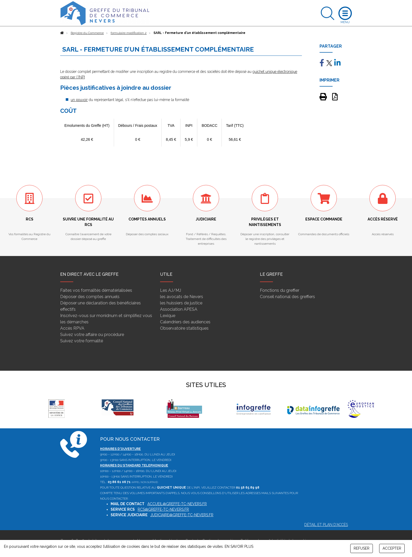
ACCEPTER (392, 548)
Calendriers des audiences (185, 321)
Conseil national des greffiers (287, 296)
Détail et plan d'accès (326, 525)
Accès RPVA (72, 328)
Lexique (167, 315)
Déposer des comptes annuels (90, 296)
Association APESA (178, 309)
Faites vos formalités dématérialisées (96, 290)
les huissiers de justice (181, 302)
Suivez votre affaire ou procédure (92, 334)
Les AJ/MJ (170, 290)
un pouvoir (79, 100)
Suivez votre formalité (81, 340)
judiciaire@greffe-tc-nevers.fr (181, 515)
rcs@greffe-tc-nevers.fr (163, 509)
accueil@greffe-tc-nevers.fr (177, 504)
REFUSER (361, 548)
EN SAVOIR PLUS (239, 546)
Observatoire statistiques (184, 328)
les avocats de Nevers (181, 296)
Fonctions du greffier (279, 290)
